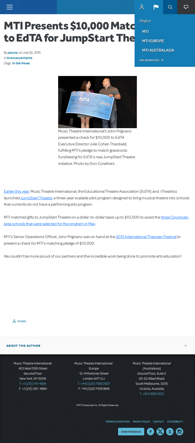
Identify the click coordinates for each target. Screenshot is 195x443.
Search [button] (170, 7)
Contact (158, 421)
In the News (21, 63)
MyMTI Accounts (142, 7)
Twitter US (160, 431)
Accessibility (175, 421)
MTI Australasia (158, 50)
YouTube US (170, 431)
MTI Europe (153, 40)
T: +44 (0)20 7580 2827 (93, 384)
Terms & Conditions (117, 421)
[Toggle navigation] (9, 7)
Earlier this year (16, 191)
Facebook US (150, 431)
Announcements (19, 58)
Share (22, 321)
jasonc (13, 52)
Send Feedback (131, 431)
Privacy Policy (141, 421)
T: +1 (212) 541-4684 (32, 384)
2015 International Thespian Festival (146, 236)
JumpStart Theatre (36, 198)
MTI (145, 31)
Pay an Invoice (149, 60)
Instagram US (179, 431)
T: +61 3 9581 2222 (152, 394)
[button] (156, 7)
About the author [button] (23, 346)
